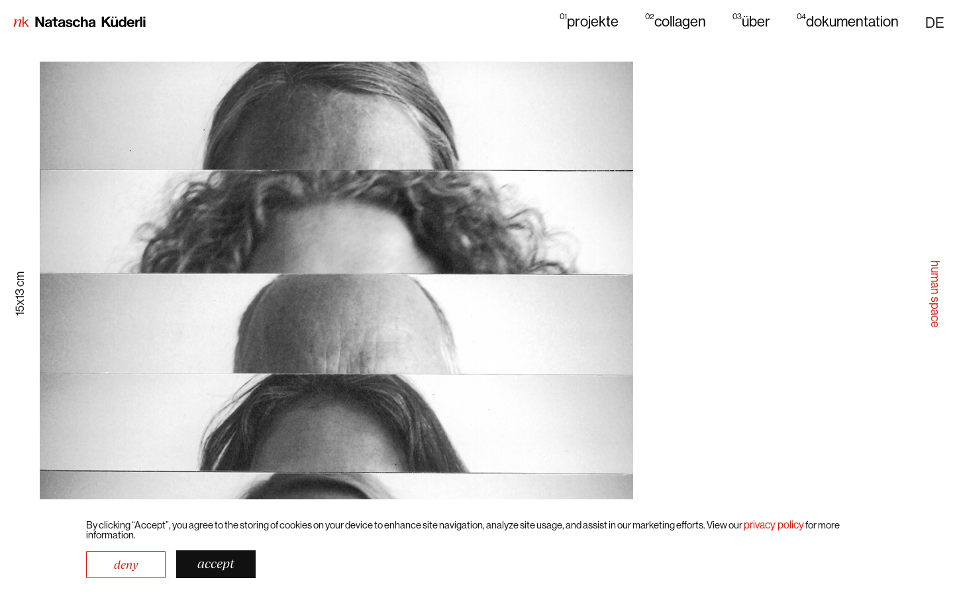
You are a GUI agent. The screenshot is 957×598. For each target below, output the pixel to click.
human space (935, 294)
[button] (934, 22)
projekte (589, 20)
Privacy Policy (774, 524)
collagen (675, 20)
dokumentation (848, 20)
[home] (79, 23)
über (751, 20)
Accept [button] (215, 564)
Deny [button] (126, 565)
